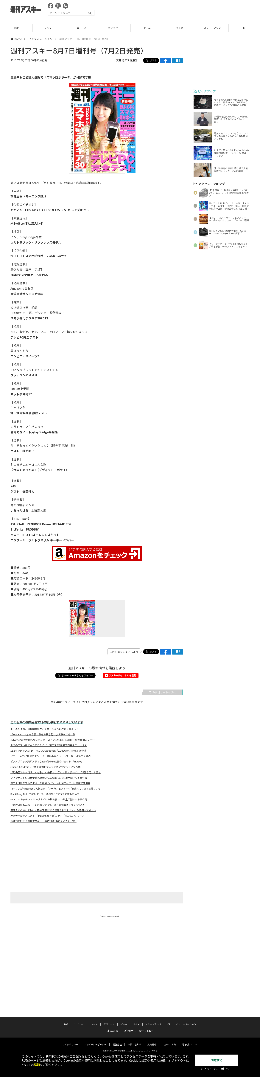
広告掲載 (151, 1041)
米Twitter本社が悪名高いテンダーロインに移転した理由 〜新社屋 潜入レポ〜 (52, 740)
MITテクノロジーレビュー (138, 1027)
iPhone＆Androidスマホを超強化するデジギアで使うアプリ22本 (45, 767)
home (16, 39)
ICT (168, 1020)
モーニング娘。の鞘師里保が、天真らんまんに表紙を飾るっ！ (44, 729)
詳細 (37, 1065)
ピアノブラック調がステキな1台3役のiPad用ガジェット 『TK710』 (46, 761)
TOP (16, 28)
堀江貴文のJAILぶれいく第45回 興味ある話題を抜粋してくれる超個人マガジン (53, 810)
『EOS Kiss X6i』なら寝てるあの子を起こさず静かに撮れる (42, 734)
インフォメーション (40, 39)
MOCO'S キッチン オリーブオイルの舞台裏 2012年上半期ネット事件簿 (48, 799)
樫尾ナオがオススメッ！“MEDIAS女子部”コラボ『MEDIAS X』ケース (47, 816)
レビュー (49, 28)
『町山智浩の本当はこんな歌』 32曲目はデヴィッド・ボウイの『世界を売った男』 (55, 772)
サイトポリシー (70, 1041)
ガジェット (114, 28)
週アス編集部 (130, 60)
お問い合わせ (134, 1041)
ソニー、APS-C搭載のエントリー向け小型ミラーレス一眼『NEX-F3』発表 (50, 756)
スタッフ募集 (169, 1041)
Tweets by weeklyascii (109, 916)
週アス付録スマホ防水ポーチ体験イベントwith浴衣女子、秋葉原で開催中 (50, 783)
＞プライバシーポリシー (216, 1069)
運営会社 (117, 1041)
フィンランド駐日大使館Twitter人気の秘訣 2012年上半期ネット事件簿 (48, 778)
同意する (217, 1060)
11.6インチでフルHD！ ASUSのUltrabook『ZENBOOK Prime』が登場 (48, 751)
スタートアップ (212, 28)
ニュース (81, 28)
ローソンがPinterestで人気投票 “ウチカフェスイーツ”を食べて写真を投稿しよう (55, 789)
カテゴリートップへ (162, 692)
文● (119, 60)
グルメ (179, 28)
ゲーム (147, 28)
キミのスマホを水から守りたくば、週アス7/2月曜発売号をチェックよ (48, 745)
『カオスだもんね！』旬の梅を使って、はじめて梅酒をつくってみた (47, 805)
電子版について (190, 1041)
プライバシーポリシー (95, 1041)
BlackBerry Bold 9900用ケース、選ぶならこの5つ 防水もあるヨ (44, 794)
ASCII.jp (112, 1027)
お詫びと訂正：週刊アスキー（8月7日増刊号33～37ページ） (43, 821)
